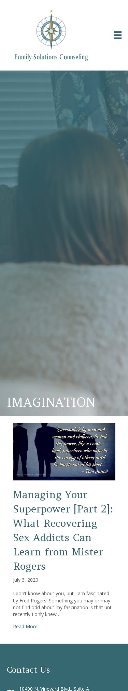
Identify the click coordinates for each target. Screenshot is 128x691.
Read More (25, 626)
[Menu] (117, 35)
